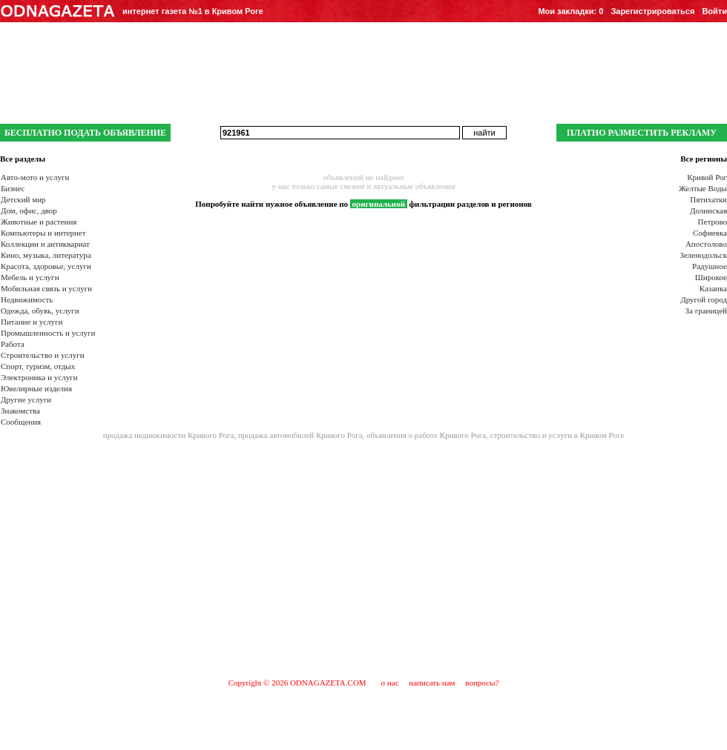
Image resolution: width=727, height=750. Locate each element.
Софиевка (710, 232)
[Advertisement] (363, 558)
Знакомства (20, 410)
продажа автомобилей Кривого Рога (300, 435)
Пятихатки (708, 199)
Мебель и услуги (30, 277)
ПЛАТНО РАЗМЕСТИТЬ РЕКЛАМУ (642, 132)
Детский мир (23, 199)
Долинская (708, 210)
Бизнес (12, 188)
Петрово (712, 221)
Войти (714, 11)
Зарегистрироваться (652, 11)
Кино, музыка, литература (46, 254)
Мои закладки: (570, 11)
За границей (706, 310)
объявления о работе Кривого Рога (426, 435)
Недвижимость (27, 299)
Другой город (703, 299)
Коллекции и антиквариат (45, 243)
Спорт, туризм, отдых (38, 366)
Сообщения (21, 421)
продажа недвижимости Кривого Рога (168, 435)
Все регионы (703, 158)
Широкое (711, 277)
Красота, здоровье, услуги (46, 266)
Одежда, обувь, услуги (40, 310)
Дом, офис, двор (29, 210)
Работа (12, 343)
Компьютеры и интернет (43, 232)
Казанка (713, 288)
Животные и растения (38, 221)
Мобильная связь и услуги (46, 288)
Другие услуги (26, 399)
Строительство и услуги (43, 355)
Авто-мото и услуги (35, 177)
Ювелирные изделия (36, 388)
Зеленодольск (703, 254)
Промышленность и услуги (48, 332)
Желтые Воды (703, 188)
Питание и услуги (31, 321)
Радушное (709, 266)
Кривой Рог (707, 177)
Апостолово (706, 243)
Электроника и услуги (39, 377)
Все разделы (22, 158)
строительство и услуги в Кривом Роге (557, 435)
